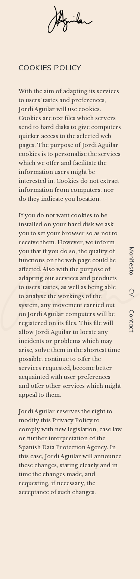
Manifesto (132, 261)
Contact (132, 321)
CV (132, 292)
